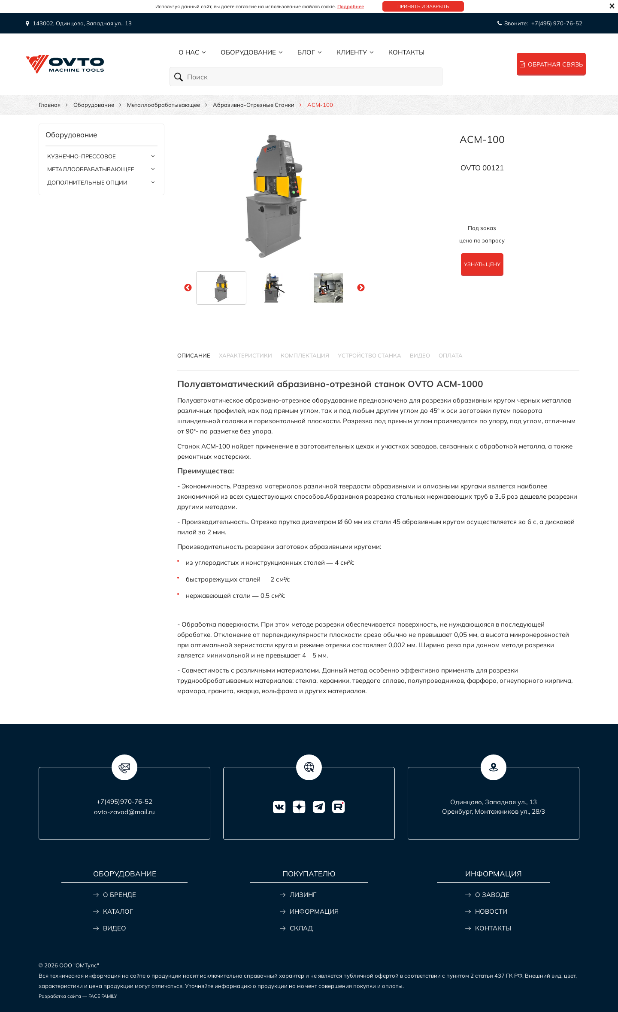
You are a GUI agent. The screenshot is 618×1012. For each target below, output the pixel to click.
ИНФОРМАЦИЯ (314, 911)
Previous (188, 288)
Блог (306, 52)
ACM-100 (482, 139)
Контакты (406, 52)
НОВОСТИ (491, 911)
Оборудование (248, 52)
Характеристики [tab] (245, 355)
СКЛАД (301, 928)
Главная (50, 104)
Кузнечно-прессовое (81, 156)
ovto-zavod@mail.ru (124, 812)
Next (361, 288)
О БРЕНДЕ (119, 895)
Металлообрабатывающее (163, 104)
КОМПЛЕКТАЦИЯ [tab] (305, 355)
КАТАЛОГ (118, 911)
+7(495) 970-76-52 (556, 23)
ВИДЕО (114, 928)
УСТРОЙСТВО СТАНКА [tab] (369, 355)
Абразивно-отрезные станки (253, 104)
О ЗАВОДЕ (492, 895)
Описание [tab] (193, 355)
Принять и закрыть (423, 6)
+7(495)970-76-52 (124, 801)
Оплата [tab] (451, 355)
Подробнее (350, 6)
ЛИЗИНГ (303, 895)
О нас (189, 52)
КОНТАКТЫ (493, 928)
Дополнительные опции (87, 182)
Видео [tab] (420, 355)
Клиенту (351, 52)
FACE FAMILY (102, 996)
